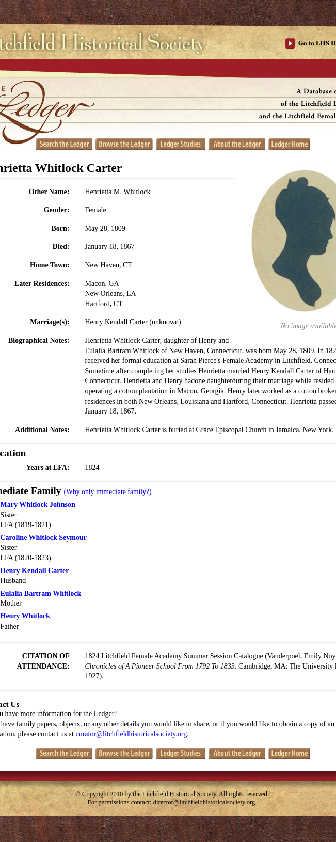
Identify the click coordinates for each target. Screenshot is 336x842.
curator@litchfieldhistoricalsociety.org (131, 734)
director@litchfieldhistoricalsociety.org (204, 802)
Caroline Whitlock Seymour (44, 538)
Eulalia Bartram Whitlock (41, 593)
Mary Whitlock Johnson (38, 505)
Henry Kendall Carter (35, 571)
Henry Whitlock (26, 616)
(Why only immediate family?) (107, 492)
